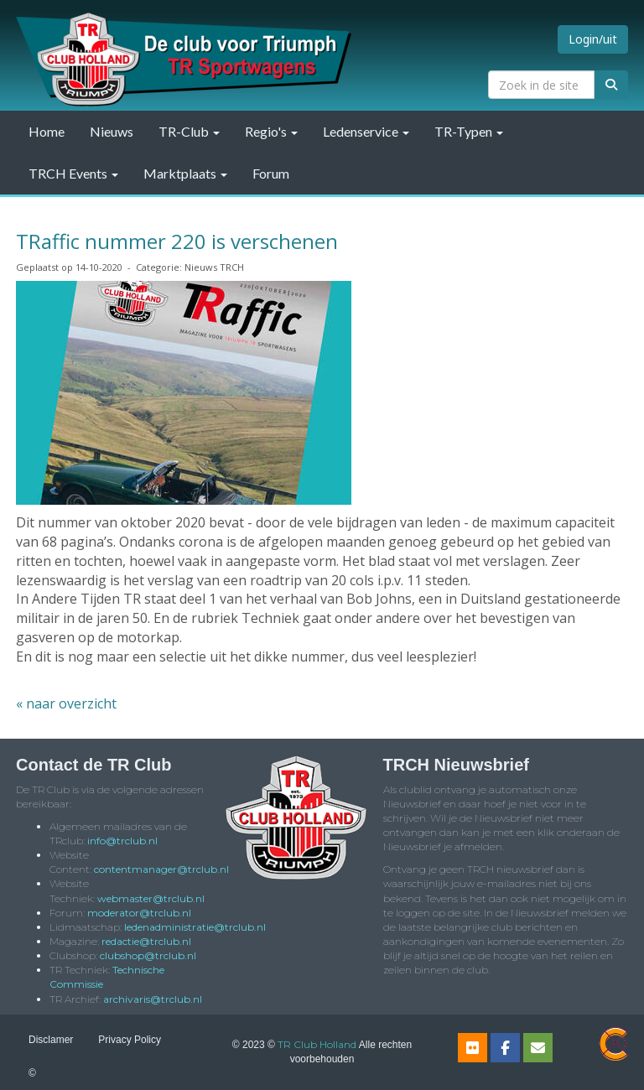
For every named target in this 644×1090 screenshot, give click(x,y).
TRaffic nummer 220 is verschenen (177, 241)
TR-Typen (468, 131)
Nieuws (111, 131)
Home (47, 131)
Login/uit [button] (593, 39)
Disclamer (51, 1040)
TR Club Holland (317, 1044)
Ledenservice (366, 131)
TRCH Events (73, 173)
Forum (270, 173)
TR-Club (189, 131)
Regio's (271, 131)
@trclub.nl (122, 840)
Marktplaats (185, 173)
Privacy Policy (129, 1040)
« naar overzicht (66, 703)
